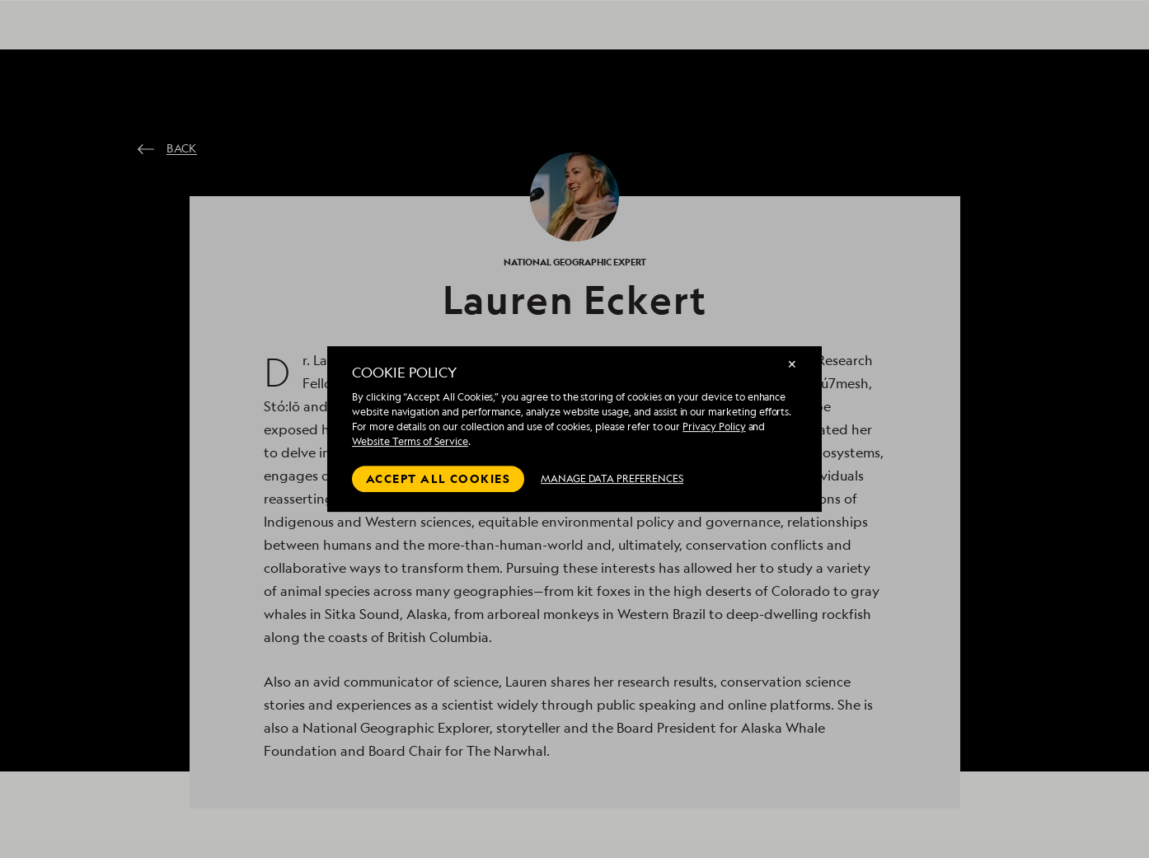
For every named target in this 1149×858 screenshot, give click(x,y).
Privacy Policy (713, 427)
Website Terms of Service (410, 441)
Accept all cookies (438, 478)
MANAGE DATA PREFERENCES (612, 478)
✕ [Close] (792, 364)
